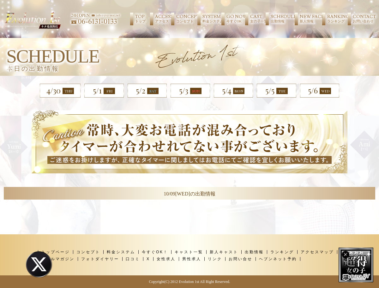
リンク (215, 259)
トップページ (55, 252)
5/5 (276, 91)
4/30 (60, 90)
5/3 (190, 90)
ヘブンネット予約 (278, 259)
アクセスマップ (317, 252)
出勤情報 (254, 252)
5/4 (233, 90)
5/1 (104, 90)
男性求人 (191, 259)
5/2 (147, 90)
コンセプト (88, 252)
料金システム (121, 252)
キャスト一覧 (189, 252)
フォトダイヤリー (100, 259)
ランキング (282, 252)
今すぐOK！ (155, 252)
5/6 (319, 94)
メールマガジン (58, 259)
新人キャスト (224, 252)
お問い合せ (240, 259)
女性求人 (166, 259)
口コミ (133, 259)
